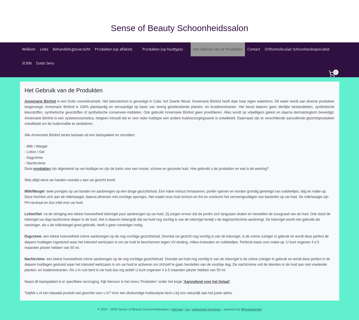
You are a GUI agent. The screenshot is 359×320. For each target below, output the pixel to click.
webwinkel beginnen (206, 309)
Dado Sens (45, 63)
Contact (253, 49)
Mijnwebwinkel (251, 309)
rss (187, 309)
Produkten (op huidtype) (165, 49)
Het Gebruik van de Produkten (218, 49)
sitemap (177, 309)
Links (44, 49)
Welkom (28, 49)
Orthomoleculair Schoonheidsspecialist (297, 49)
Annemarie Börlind (40, 101)
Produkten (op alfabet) (116, 49)
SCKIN (27, 63)
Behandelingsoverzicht (71, 49)
